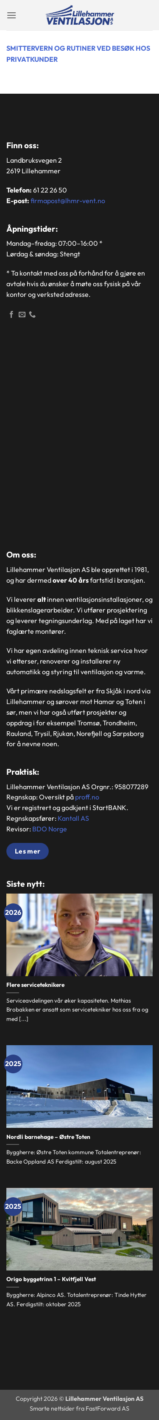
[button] (11, 15)
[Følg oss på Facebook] (11, 315)
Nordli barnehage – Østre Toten (48, 1137)
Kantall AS (73, 818)
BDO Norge (49, 829)
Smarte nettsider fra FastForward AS (79, 1408)
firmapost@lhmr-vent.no (68, 200)
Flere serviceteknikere (35, 985)
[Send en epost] (22, 315)
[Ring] (32, 315)
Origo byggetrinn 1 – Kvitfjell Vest (51, 1279)
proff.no (87, 797)
